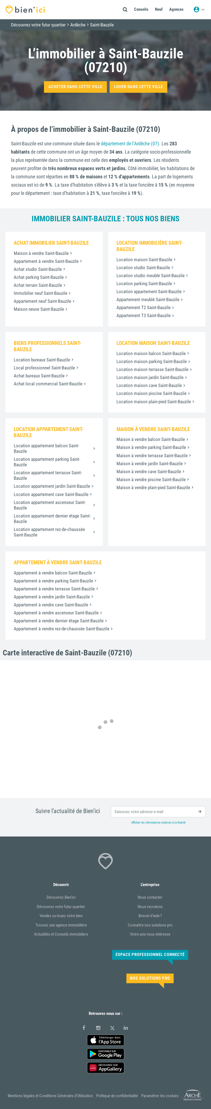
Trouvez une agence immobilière (61, 925)
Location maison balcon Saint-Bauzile (151, 353)
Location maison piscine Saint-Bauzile (151, 393)
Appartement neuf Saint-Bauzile (42, 301)
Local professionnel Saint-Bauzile (44, 367)
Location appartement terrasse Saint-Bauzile (48, 475)
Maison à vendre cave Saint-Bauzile (148, 471)
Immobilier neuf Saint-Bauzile (40, 293)
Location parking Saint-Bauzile (144, 283)
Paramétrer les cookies (160, 1095)
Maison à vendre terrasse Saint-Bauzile (152, 455)
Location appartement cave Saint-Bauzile (51, 494)
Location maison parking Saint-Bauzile (151, 361)
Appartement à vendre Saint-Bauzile (46, 261)
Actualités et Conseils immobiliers (61, 934)
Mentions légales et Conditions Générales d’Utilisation (50, 1095)
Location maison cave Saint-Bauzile (149, 385)
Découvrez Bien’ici (61, 897)
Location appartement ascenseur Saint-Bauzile (50, 505)
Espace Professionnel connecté (150, 954)
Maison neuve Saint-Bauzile (39, 309)
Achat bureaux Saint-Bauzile (39, 375)
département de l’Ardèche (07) (130, 143)
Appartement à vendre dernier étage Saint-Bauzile (59, 620)
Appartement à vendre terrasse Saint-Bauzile (54, 589)
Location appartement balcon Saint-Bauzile (46, 448)
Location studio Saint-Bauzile (143, 267)
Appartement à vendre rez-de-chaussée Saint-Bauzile (61, 628)
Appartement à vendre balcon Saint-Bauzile (53, 573)
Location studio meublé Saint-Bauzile (150, 275)
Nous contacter (150, 897)
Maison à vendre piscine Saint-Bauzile (151, 479)
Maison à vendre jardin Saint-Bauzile (149, 463)
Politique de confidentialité (117, 1095)
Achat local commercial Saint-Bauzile (48, 383)
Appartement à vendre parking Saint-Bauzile (53, 581)
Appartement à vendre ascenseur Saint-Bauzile (56, 612)
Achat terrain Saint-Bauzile (38, 285)
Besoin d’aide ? (150, 915)
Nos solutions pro (150, 978)
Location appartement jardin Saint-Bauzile (52, 486)
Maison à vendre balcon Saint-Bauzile (150, 439)
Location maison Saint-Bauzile (144, 259)
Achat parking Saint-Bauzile (39, 277)
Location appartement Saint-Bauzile (149, 291)
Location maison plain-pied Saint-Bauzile (153, 401)
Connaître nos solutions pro (150, 925)
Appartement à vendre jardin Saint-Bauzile (52, 597)
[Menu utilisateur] (199, 9)
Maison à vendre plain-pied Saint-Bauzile (153, 487)
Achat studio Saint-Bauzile (38, 269)
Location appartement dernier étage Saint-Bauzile (52, 518)
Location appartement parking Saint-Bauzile (47, 461)
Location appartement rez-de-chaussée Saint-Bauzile (49, 532)
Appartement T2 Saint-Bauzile (143, 307)
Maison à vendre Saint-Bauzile (41, 253)
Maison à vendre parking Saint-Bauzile (151, 447)
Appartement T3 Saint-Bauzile (143, 315)
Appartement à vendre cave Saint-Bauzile (51, 604)
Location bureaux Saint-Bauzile (42, 360)
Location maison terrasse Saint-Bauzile (152, 369)
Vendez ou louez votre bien (61, 915)
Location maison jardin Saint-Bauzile (150, 377)
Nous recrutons (150, 906)
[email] (158, 811)
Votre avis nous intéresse (150, 934)
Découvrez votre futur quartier (61, 906)
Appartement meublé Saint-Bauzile (147, 299)
